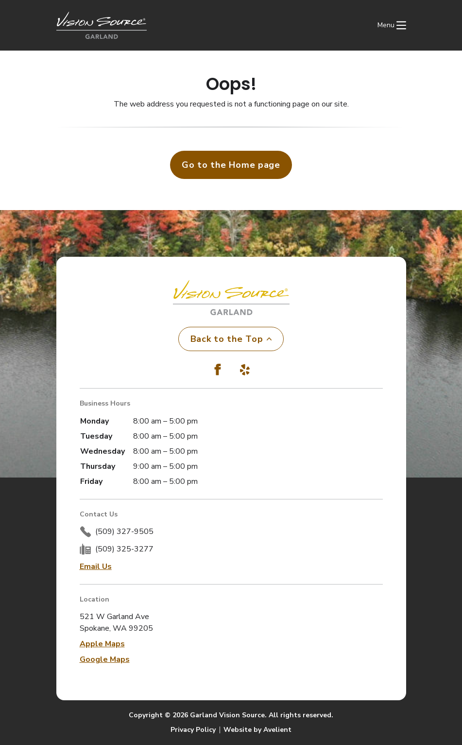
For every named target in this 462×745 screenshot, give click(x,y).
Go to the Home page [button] (231, 165)
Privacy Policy (193, 729)
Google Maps (105, 659)
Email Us (96, 566)
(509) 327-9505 (124, 531)
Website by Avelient (257, 729)
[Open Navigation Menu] (391, 25)
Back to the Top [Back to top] (231, 339)
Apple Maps (102, 644)
